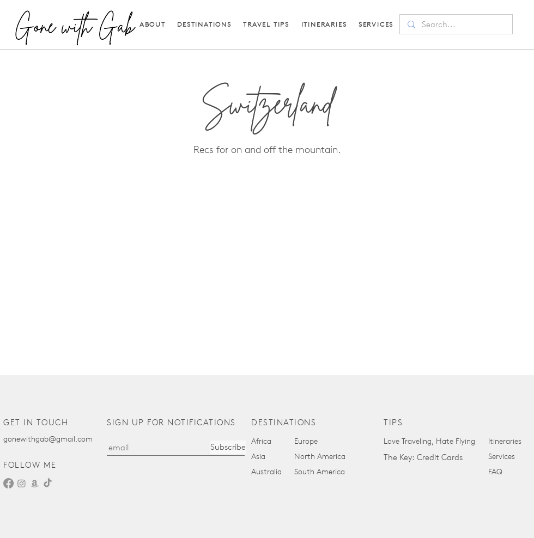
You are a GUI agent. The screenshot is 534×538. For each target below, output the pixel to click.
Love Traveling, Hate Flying (429, 441)
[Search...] (455, 25)
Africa (261, 441)
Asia (258, 456)
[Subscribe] (228, 447)
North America (319, 456)
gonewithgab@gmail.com (48, 439)
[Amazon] (34, 483)
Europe (306, 441)
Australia (266, 471)
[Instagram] (21, 483)
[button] (266, 24)
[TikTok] (48, 483)
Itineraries (504, 441)
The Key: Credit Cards (423, 457)
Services (501, 456)
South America (319, 471)
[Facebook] (8, 483)
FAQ (495, 471)
